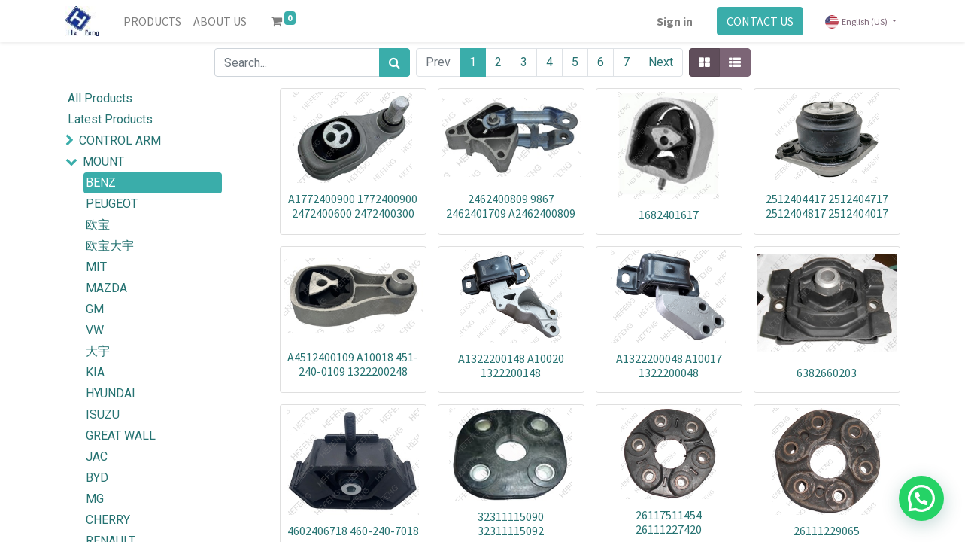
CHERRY (108, 520)
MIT (96, 267)
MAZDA (106, 288)
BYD (97, 477)
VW (95, 330)
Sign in (675, 21)
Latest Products (110, 119)
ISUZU (103, 414)
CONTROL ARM (120, 140)
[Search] (394, 62)
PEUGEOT (112, 203)
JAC (97, 456)
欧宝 (98, 225)
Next (660, 62)
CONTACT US (760, 21)
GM (95, 309)
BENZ (101, 182)
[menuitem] (152, 21)
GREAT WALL (121, 435)
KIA (95, 372)
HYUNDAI (110, 393)
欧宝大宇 (110, 246)
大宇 (98, 351)
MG (95, 499)
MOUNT (103, 161)
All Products (100, 98)
